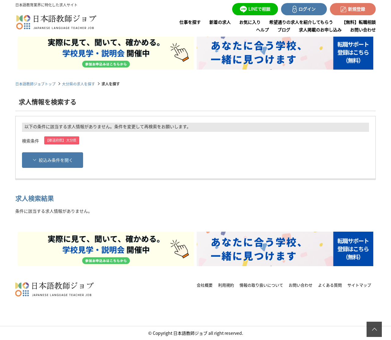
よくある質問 (330, 285)
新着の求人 (220, 22)
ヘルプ (262, 30)
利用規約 (226, 285)
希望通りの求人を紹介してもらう (301, 22)
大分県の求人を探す (78, 83)
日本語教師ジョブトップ (35, 83)
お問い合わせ (363, 30)
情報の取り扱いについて (261, 285)
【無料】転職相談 (359, 22)
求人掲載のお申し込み (320, 30)
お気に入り (250, 22)
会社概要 (205, 285)
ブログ (283, 30)
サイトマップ (359, 285)
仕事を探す (190, 22)
